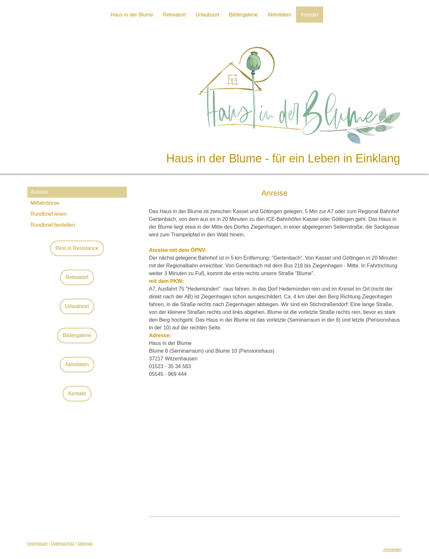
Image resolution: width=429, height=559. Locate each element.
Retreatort (174, 14)
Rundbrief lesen (49, 214)
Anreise (39, 192)
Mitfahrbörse (45, 203)
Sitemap (85, 543)
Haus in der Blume (132, 14)
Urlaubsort (207, 14)
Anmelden (392, 549)
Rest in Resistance (77, 248)
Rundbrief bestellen (53, 225)
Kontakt (309, 14)
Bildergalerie (243, 14)
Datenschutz (62, 543)
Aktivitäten (279, 14)
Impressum (37, 543)
